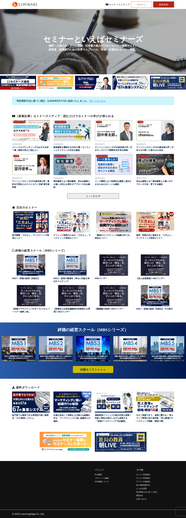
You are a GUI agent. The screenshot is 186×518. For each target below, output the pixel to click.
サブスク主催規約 (143, 481)
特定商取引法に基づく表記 (146, 492)
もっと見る (93, 196)
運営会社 (139, 495)
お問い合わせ (141, 499)
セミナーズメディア (118, 4)
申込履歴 (98, 474)
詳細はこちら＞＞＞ (93, 369)
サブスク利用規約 (143, 478)
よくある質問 (141, 488)
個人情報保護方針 (143, 485)
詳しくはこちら (97, 100)
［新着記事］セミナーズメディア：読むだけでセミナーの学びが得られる (63, 116)
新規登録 (163, 4)
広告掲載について (102, 481)
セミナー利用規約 (143, 474)
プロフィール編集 (102, 478)
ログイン (141, 4)
